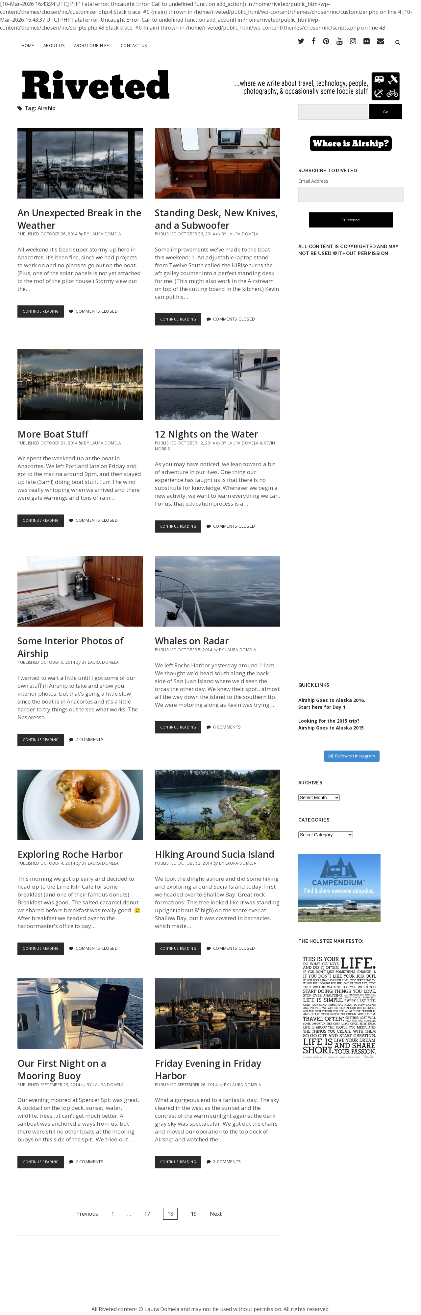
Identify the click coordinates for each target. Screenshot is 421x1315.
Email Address (313, 175)
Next (216, 1207)
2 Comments (95, 734)
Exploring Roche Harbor (80, 799)
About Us (54, 45)
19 (194, 1207)
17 (147, 1207)
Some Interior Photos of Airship (80, 585)
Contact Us (134, 45)
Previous (87, 1207)
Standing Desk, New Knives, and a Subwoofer (217, 157)
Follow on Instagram (352, 750)
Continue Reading (46, 307)
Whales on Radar (217, 585)
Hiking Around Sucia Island (217, 799)
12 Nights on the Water (217, 379)
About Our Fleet (92, 45)
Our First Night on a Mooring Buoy (80, 1008)
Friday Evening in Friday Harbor (217, 1008)
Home (27, 45)
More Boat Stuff (80, 379)
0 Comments (232, 721)
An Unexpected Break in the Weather (80, 157)
